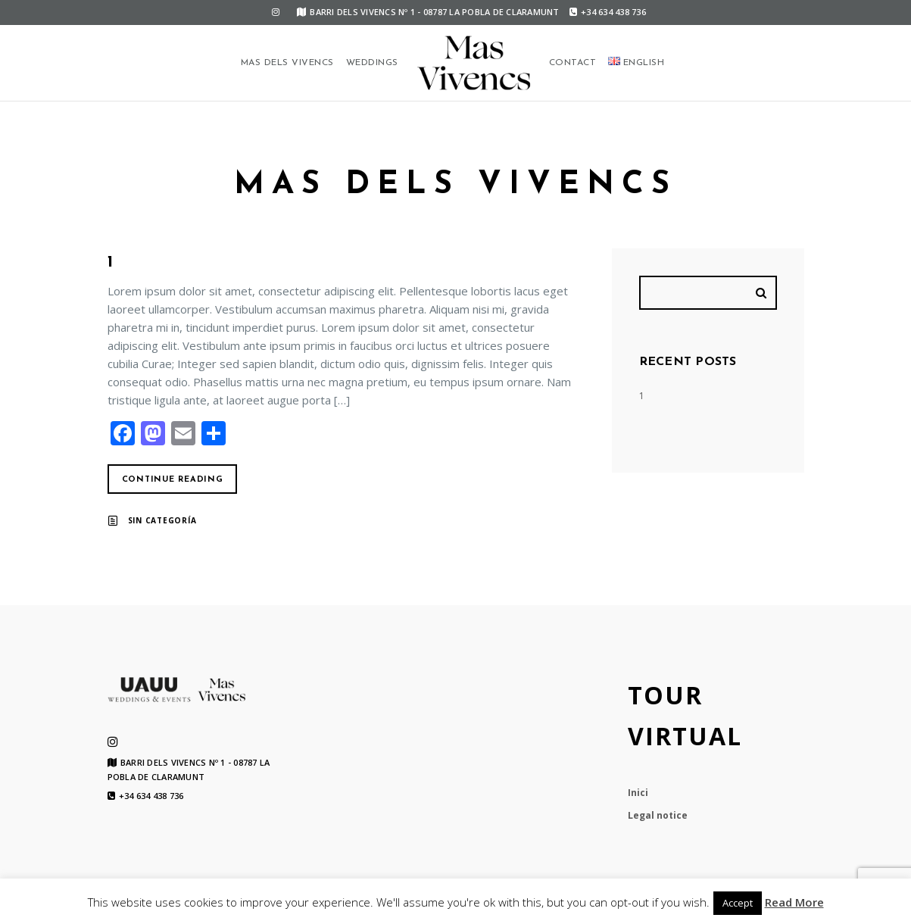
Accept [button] (737, 903)
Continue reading (172, 480)
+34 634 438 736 (607, 11)
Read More (794, 902)
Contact (573, 62)
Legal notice (658, 815)
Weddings (372, 62)
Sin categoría (162, 520)
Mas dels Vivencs (287, 62)
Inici (638, 792)
